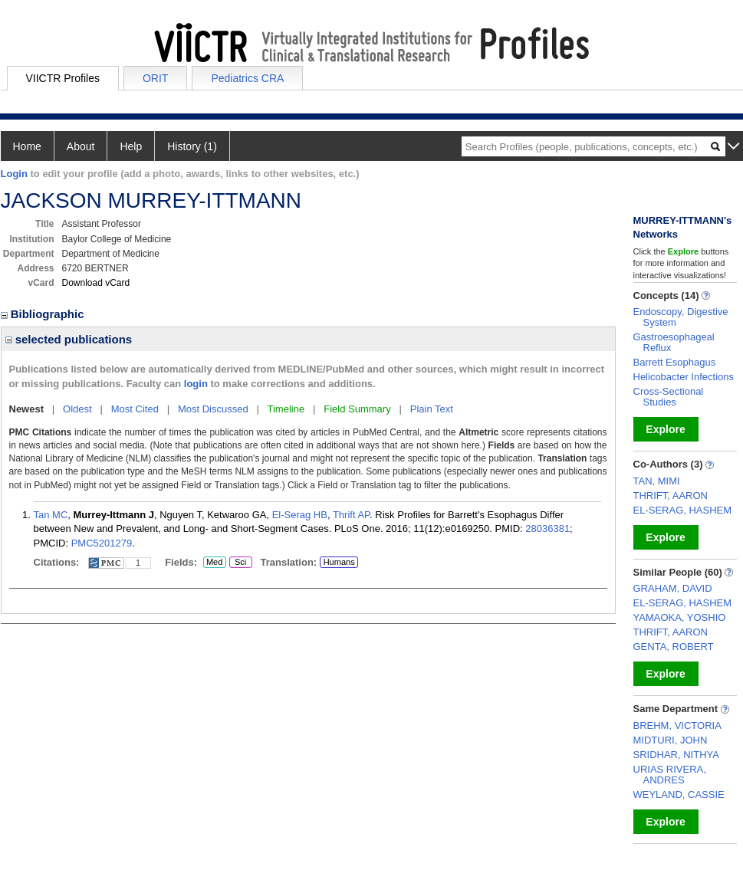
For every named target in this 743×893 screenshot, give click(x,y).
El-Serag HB (299, 514)
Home (27, 146)
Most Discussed (213, 409)
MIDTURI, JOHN (670, 740)
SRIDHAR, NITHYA (676, 754)
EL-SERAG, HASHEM (682, 510)
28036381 (547, 528)
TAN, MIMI (656, 481)
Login (14, 173)
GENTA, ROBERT (673, 646)
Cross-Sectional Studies (668, 397)
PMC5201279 (102, 543)
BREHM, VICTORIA (677, 725)
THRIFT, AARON (670, 495)
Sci (238, 562)
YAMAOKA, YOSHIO (679, 617)
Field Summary (357, 409)
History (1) (192, 146)
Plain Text (431, 409)
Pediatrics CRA (247, 78)
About (81, 146)
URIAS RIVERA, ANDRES (669, 774)
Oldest (77, 409)
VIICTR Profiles (63, 78)
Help (131, 146)
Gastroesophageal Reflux (674, 342)
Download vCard (96, 282)
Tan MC (51, 514)
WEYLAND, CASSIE (679, 794)
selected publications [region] (69, 339)
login (196, 383)
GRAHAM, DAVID (672, 588)
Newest (26, 409)
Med (214, 562)
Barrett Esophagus (674, 362)
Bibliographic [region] (44, 313)
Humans (339, 561)
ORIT (155, 78)
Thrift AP (351, 514)
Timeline (286, 409)
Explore (665, 429)
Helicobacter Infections (684, 376)
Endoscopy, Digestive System (680, 317)
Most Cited (135, 409)
